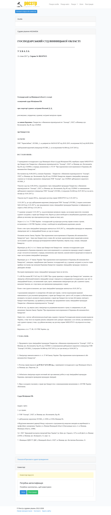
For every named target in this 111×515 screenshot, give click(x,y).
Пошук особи (54, 4)
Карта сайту (46, 511)
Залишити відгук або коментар (26, 11)
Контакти (37, 511)
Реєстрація (89, 4)
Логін (81, 4)
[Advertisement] (55, 79)
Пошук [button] (73, 4)
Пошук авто (65, 4)
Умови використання (24, 511)
